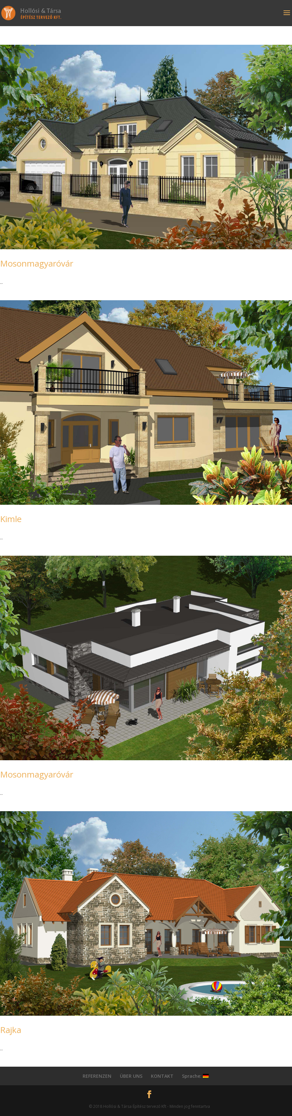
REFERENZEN (97, 1076)
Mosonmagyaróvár (36, 263)
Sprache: (195, 1076)
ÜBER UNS (131, 1076)
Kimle (11, 519)
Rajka (10, 1030)
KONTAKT (162, 1076)
